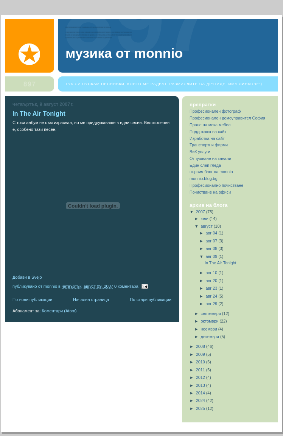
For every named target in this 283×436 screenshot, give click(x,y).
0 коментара (126, 286)
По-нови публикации (32, 299)
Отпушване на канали (210, 158)
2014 (201, 393)
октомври (210, 321)
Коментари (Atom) (59, 311)
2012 (201, 377)
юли (205, 218)
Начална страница (91, 299)
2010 (201, 362)
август (207, 226)
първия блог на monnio (211, 171)
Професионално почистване (216, 185)
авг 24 (212, 296)
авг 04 (212, 233)
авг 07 (212, 241)
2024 (201, 400)
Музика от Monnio (124, 53)
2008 (201, 346)
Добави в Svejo (27, 277)
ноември (209, 329)
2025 (201, 408)
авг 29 (212, 303)
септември (211, 313)
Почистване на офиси (210, 192)
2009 (201, 354)
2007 (201, 211)
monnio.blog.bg (204, 178)
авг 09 (212, 256)
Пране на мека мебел (210, 125)
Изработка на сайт (207, 138)
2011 (201, 370)
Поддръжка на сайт (208, 131)
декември (210, 336)
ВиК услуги (200, 151)
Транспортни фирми (209, 145)
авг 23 (212, 288)
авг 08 (212, 248)
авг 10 (212, 272)
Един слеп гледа (205, 165)
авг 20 (212, 280)
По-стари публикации (150, 299)
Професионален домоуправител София (227, 118)
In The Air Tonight (38, 113)
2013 (201, 385)
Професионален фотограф (215, 111)
